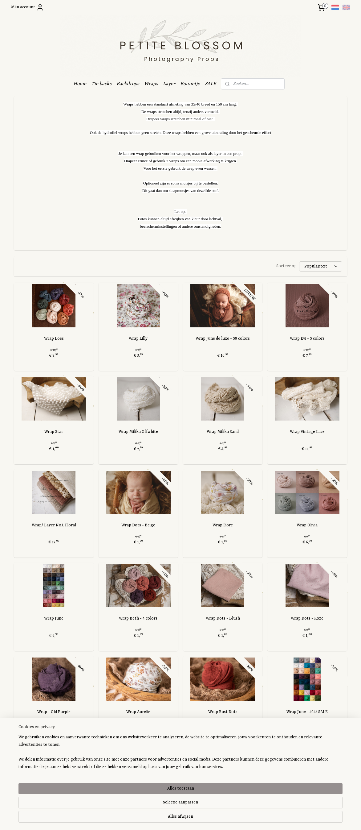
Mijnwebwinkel (232, 818)
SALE (210, 84)
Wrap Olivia (307, 525)
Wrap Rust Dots (222, 712)
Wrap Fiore (223, 525)
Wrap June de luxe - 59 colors (223, 338)
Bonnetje (190, 84)
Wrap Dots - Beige (138, 525)
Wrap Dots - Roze (307, 618)
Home (79, 84)
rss (173, 818)
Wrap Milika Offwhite (138, 432)
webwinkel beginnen (191, 818)
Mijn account (27, 7)
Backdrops (127, 84)
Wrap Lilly (138, 338)
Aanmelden (29, 790)
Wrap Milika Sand (223, 432)
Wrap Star (53, 432)
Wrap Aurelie (138, 712)
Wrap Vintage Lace (307, 432)
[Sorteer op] (320, 266)
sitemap (162, 818)
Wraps (151, 84)
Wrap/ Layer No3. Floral (54, 525)
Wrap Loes (54, 338)
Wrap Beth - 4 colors (138, 618)
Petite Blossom (168, 764)
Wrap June (53, 618)
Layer (169, 84)
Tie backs (101, 84)
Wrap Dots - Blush (223, 618)
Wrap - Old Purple (54, 712)
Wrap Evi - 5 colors (307, 338)
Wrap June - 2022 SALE (307, 712)
